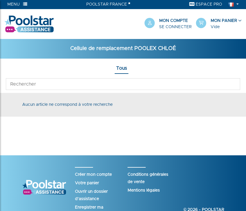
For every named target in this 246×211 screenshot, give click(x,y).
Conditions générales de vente (148, 178)
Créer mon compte (93, 175)
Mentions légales (144, 190)
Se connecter (175, 27)
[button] (219, 24)
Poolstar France (108, 4)
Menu (17, 4)
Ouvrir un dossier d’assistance (91, 195)
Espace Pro (205, 4)
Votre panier (87, 183)
